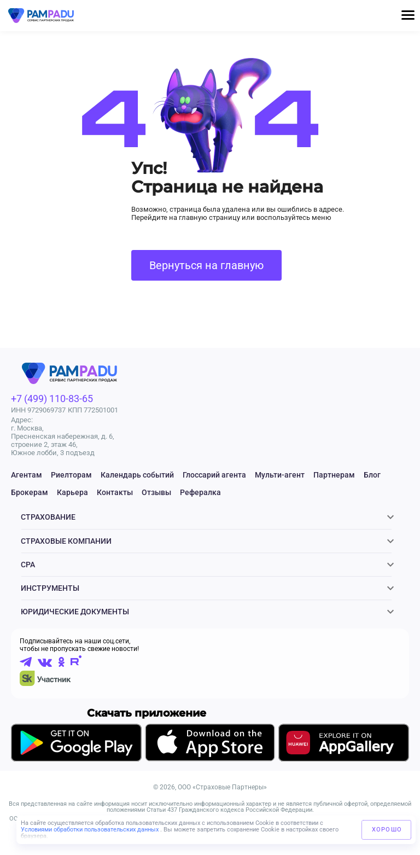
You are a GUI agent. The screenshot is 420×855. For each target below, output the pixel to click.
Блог (372, 474)
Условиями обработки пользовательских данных (90, 829)
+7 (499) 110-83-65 (52, 398)
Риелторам (71, 474)
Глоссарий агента (214, 474)
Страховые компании (66, 544)
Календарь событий (137, 474)
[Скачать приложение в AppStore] (209, 758)
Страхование (48, 518)
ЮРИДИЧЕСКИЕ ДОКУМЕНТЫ (75, 623)
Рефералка (200, 492)
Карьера (72, 492)
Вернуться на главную (206, 265)
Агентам (26, 474)
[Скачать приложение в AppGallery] (343, 758)
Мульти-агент (280, 474)
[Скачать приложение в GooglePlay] (76, 758)
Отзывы (156, 492)
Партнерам (334, 474)
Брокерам (29, 492)
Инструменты (50, 597)
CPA (28, 571)
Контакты (115, 492)
